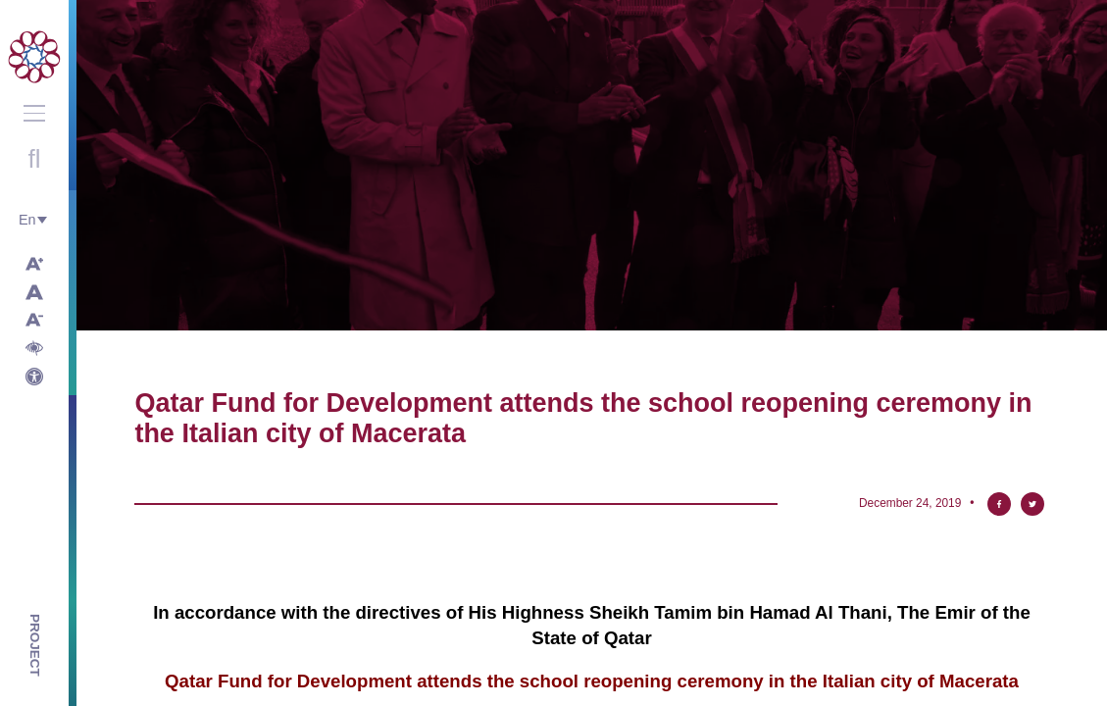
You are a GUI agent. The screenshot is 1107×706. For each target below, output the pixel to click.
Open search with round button (34, 158)
